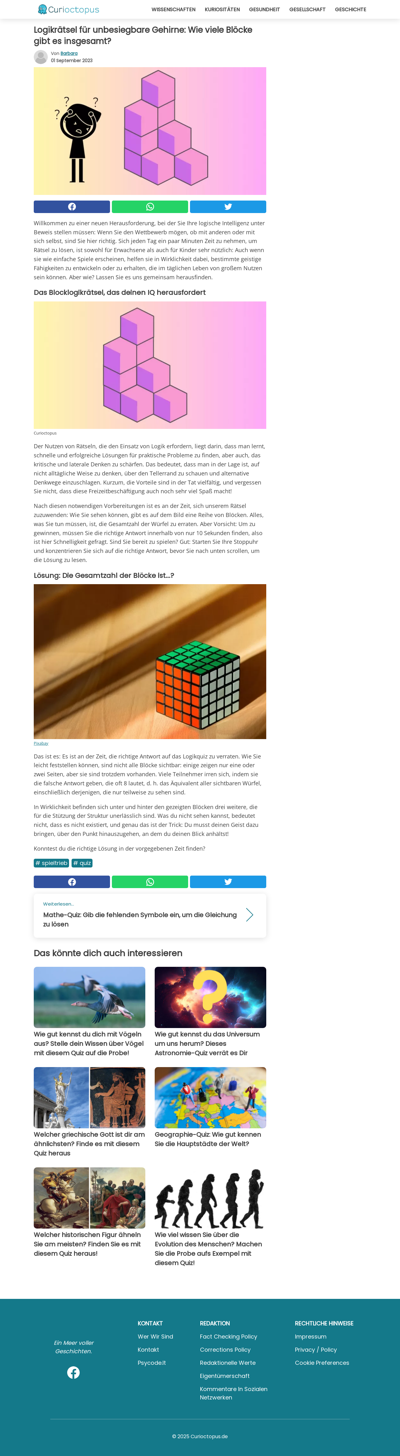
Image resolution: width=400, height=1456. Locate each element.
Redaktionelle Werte (228, 1363)
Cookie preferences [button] (322, 1363)
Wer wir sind (155, 1336)
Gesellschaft (307, 9)
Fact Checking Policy (228, 1336)
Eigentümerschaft (225, 1376)
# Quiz (82, 863)
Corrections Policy (225, 1350)
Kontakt (148, 1350)
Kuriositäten (222, 9)
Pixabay (41, 743)
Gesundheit (264, 9)
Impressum (311, 1336)
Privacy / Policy (316, 1350)
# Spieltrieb (51, 863)
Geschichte (350, 9)
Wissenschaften (173, 9)
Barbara (69, 53)
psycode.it (152, 1363)
